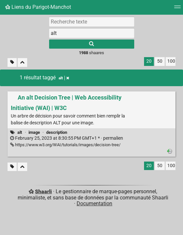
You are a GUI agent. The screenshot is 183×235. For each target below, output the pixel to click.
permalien (66, 138)
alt (19, 132)
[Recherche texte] (91, 21)
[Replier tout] (22, 62)
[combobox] (91, 33)
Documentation (94, 203)
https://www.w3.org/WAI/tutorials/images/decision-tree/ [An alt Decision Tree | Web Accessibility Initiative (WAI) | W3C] (65, 144)
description (56, 132)
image (34, 132)
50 (159, 61)
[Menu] (177, 9)
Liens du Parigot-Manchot (38, 7)
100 (171, 61)
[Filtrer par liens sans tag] (12, 62)
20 (149, 61)
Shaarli (43, 191)
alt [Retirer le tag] (64, 78)
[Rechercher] (91, 44)
